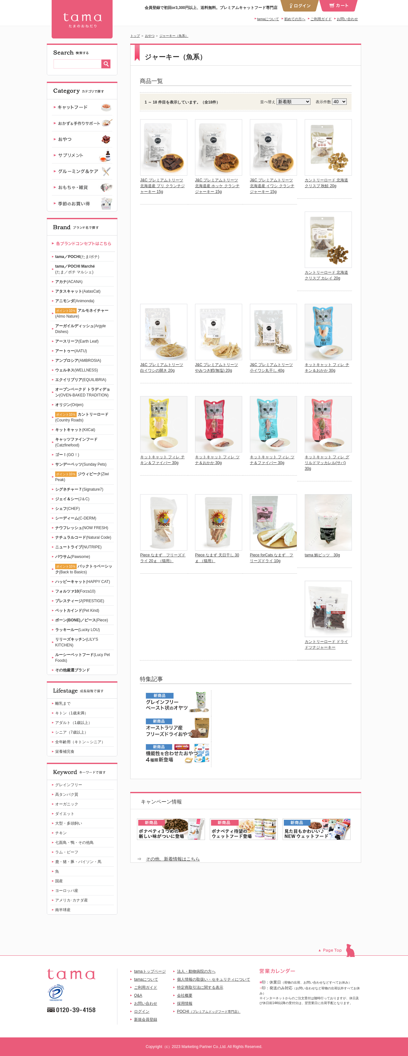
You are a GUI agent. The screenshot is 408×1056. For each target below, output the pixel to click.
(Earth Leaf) (76, 341)
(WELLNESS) (76, 370)
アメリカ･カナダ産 (71, 900)
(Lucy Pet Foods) (82, 658)
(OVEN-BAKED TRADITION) (82, 392)
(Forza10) (75, 591)
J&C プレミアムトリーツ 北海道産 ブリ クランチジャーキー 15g (162, 186)
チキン (61, 833)
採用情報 (184, 1003)
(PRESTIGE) (79, 601)
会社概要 (184, 995)
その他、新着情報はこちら (173, 858)
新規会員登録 (145, 1019)
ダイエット (64, 813)
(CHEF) (67, 508)
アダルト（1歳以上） (73, 722)
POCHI (209, 1011)
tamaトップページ (150, 971)
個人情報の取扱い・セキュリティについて (213, 979)
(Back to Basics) (83, 569)
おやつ (150, 35)
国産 (59, 881)
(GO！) (67, 455)
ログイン (141, 1011)
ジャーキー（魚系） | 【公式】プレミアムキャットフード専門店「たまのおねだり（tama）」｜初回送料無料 (82, 19)
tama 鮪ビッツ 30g (322, 555)
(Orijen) (69, 405)
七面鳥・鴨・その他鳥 (74, 842)
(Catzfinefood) (76, 442)
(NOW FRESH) (81, 528)
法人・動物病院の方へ (196, 971)
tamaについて (268, 19)
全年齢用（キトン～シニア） (80, 742)
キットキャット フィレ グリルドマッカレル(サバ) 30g (327, 463)
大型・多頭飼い (68, 823)
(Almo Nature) (81, 313)
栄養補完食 (64, 751)
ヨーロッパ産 (66, 890)
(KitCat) (75, 430)
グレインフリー (68, 785)
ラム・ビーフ (66, 852)
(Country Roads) (81, 417)
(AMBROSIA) (78, 360)
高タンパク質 (66, 794)
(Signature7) (79, 489)
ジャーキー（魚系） (173, 35)
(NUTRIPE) (78, 547)
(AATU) (71, 351)
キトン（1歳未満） (71, 713)
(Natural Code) (83, 537)
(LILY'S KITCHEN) (76, 642)
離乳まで (63, 703)
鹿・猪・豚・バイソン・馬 (78, 862)
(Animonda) (74, 301)
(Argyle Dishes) (80, 329)
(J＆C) (72, 499)
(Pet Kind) (77, 610)
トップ (135, 35)
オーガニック (66, 804)
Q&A (138, 995)
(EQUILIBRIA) (80, 380)
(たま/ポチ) (77, 256)
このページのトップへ (340, 950)
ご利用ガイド (321, 19)
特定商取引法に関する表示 (200, 987)
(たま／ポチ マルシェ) (75, 269)
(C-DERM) (75, 518)
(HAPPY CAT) (82, 581)
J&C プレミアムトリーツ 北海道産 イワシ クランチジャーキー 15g (272, 186)
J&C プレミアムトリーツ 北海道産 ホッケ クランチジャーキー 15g (217, 186)
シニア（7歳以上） (71, 732)
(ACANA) (68, 281)
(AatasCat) (77, 291)
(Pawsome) (72, 556)
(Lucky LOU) (77, 630)
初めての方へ (294, 19)
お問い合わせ (347, 19)
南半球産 (63, 910)
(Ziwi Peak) (82, 476)
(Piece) (81, 620)
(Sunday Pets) (80, 464)
